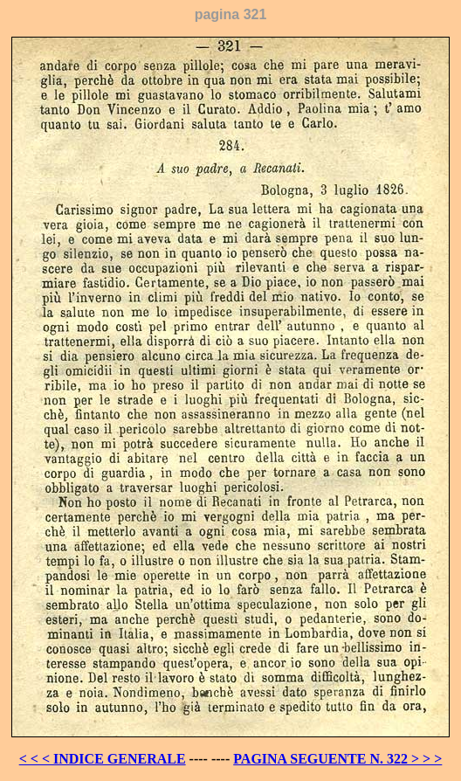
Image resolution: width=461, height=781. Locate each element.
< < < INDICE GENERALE (102, 758)
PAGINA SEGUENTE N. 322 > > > (337, 758)
